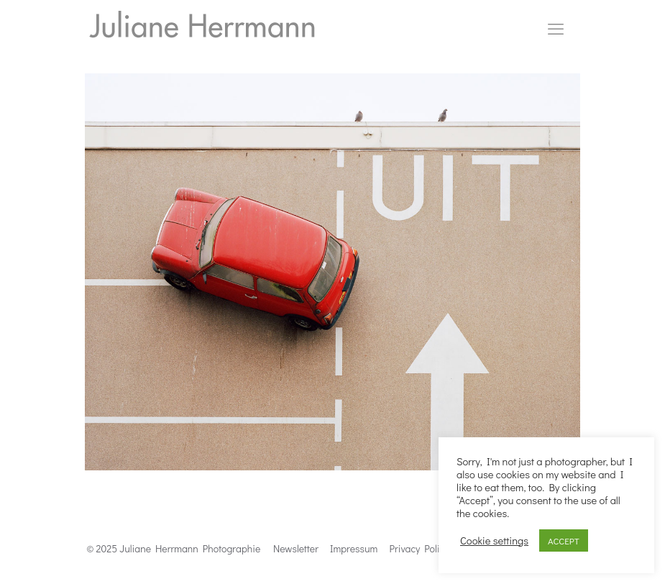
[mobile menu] (556, 29)
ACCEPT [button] (563, 540)
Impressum (353, 548)
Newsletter (295, 548)
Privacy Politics (422, 548)
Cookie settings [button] (494, 540)
